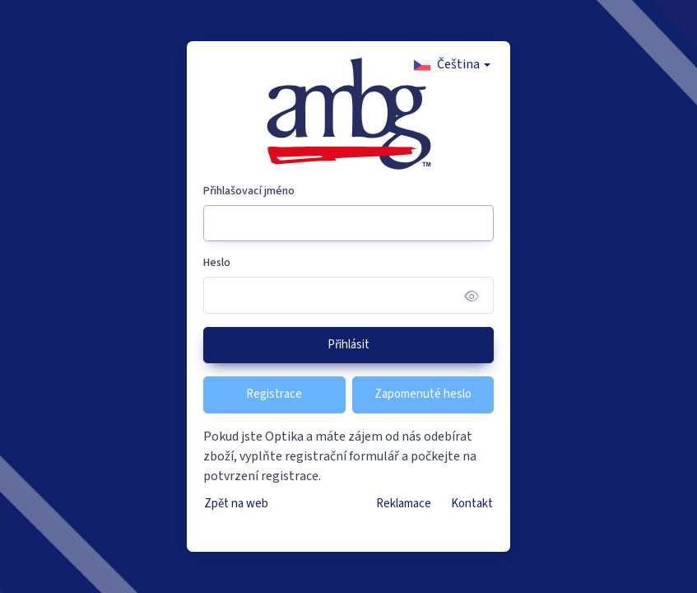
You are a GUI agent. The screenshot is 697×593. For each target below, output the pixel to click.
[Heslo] (349, 295)
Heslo (216, 262)
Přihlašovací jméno (249, 191)
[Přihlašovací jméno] (349, 223)
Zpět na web (236, 503)
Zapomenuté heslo (423, 394)
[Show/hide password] (472, 295)
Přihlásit (348, 344)
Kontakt (472, 503)
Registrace (274, 394)
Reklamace (403, 503)
